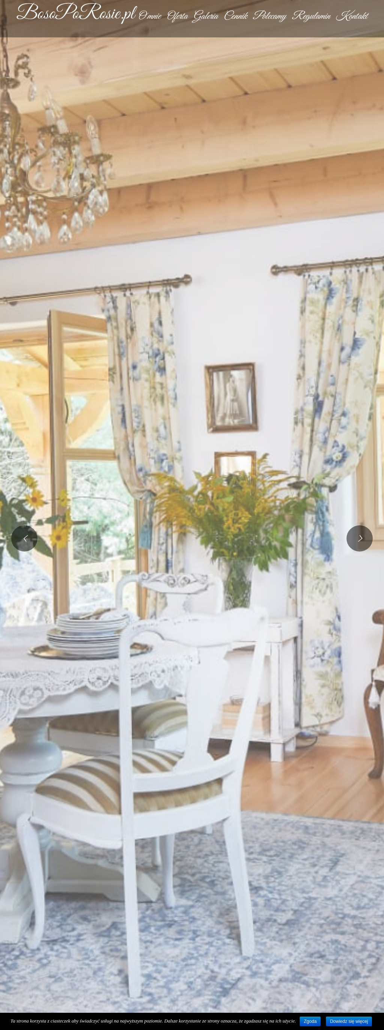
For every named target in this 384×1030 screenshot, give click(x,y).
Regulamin (311, 16)
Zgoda (310, 1021)
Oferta (176, 16)
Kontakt (351, 16)
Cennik (235, 16)
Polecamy (269, 16)
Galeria (205, 16)
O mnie (149, 16)
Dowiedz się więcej (349, 1021)
